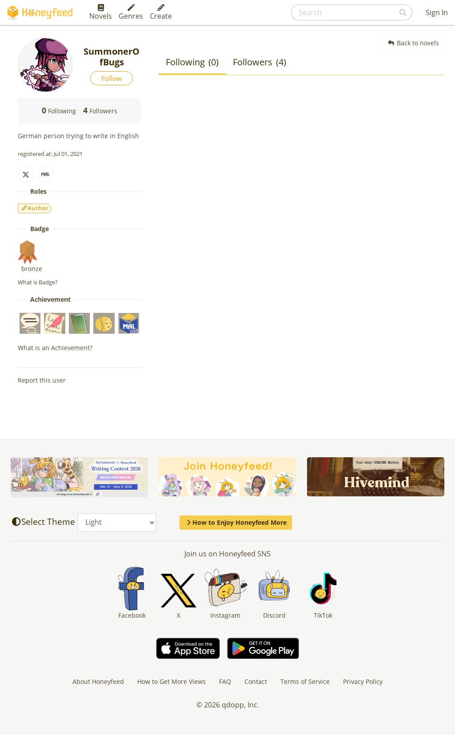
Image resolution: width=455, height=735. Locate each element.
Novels (100, 12)
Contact (255, 681)
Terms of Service (305, 681)
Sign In (437, 12)
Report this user (42, 380)
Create (161, 12)
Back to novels (413, 43)
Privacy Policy (363, 681)
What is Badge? (38, 282)
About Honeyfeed (98, 681)
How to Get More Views (171, 681)
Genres (131, 12)
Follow (111, 78)
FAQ (225, 681)
